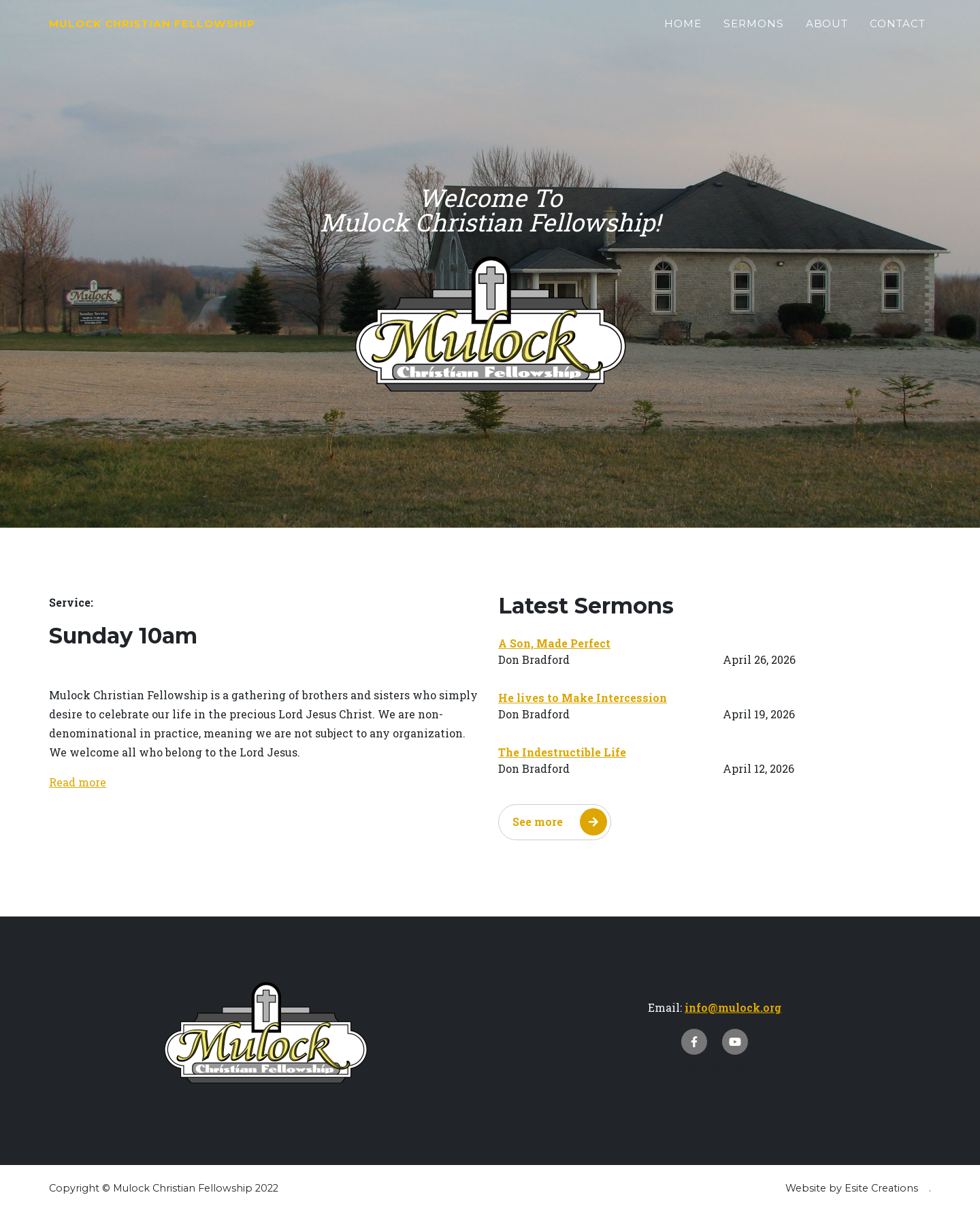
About (827, 31)
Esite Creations (881, 1188)
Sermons (753, 31)
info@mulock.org (733, 1007)
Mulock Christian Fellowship (210, 32)
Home (683, 31)
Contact (898, 31)
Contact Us (715, 1068)
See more (559, 821)
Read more (77, 782)
